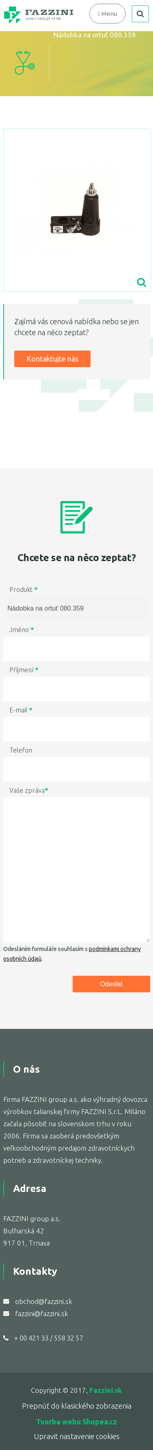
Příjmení (23, 669)
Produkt (23, 589)
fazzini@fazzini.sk (41, 1313)
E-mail (20, 710)
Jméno (21, 629)
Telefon (20, 750)
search (140, 13)
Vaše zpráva (28, 790)
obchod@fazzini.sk (43, 1301)
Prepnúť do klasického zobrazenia (76, 1406)
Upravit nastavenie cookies (77, 1436)
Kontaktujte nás (52, 359)
